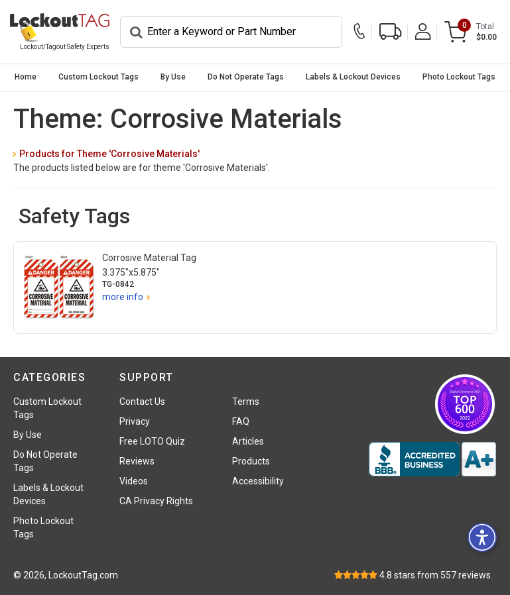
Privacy (134, 421)
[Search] (231, 32)
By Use (173, 76)
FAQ (240, 421)
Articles (248, 441)
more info (122, 297)
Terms (245, 401)
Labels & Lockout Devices (353, 76)
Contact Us (142, 401)
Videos (133, 481)
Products (251, 461)
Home (25, 76)
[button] (482, 537)
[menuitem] (25, 77)
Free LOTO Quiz (152, 441)
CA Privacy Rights (156, 501)
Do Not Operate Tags (246, 76)
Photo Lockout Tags (458, 76)
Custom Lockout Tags (98, 76)
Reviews (137, 461)
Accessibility (258, 481)
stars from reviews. (436, 575)
